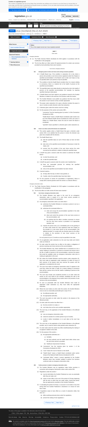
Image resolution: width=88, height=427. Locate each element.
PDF (25, 413)
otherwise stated (58, 421)
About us (24, 417)
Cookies (61, 417)
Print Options (74, 40)
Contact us (46, 417)
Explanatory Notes (36, 37)
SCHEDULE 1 (38, 34)
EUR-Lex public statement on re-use (50, 425)
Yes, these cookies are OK (18, 10)
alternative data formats (36, 411)
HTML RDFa (41, 413)
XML (28, 413)
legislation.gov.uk (20, 15)
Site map (31, 417)
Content (26, 37)
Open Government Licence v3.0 (38, 421)
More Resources (50, 37)
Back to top (76, 406)
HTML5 (13, 413)
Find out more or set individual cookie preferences (43, 10)
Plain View (64, 40)
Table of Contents (15, 37)
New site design (13, 417)
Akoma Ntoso (33, 413)
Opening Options (14, 62)
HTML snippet (19, 413)
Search (12, 30)
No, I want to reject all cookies (69, 10)
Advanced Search (74, 28)
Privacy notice (54, 417)
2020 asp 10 (30, 34)
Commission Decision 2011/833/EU (54, 423)
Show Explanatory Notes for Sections (19, 57)
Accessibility (38, 417)
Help (20, 417)
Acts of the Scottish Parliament (17, 34)
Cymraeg (77, 20)
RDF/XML (47, 413)
